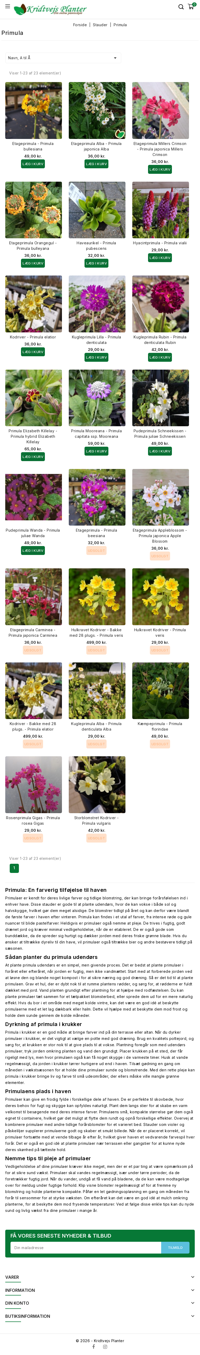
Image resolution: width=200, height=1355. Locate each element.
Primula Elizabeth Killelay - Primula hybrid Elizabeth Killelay (33, 436)
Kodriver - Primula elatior (33, 337)
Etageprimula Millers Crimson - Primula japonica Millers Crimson (160, 149)
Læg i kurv (33, 164)
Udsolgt (96, 550)
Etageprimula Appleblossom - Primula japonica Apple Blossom (160, 535)
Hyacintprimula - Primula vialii (160, 243)
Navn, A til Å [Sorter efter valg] (63, 58)
